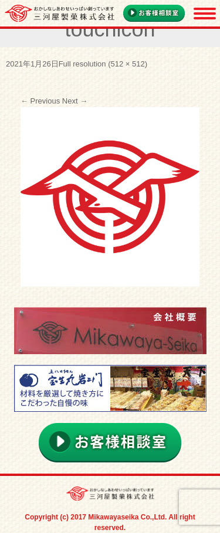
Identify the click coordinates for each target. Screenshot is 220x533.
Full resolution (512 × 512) (103, 63)
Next (74, 100)
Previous (40, 100)
